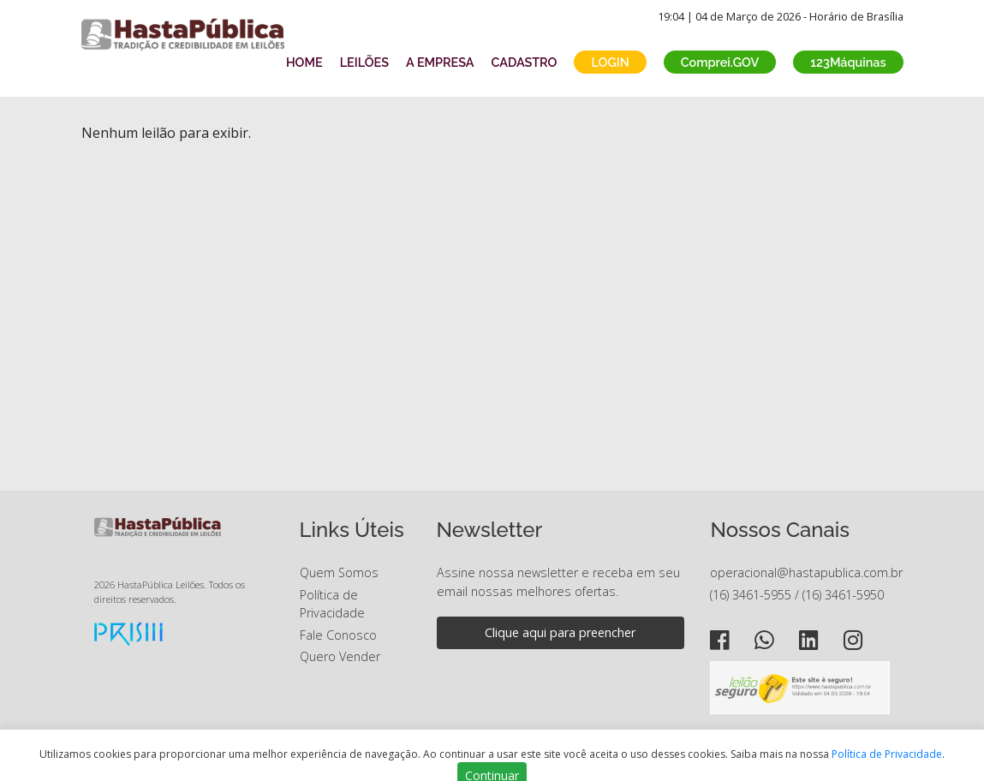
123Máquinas (848, 62)
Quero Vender (340, 656)
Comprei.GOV (720, 62)
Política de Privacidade (887, 754)
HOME (304, 62)
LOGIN (610, 62)
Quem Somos (339, 572)
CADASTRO (525, 62)
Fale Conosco (338, 635)
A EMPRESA (440, 62)
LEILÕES (364, 62)
